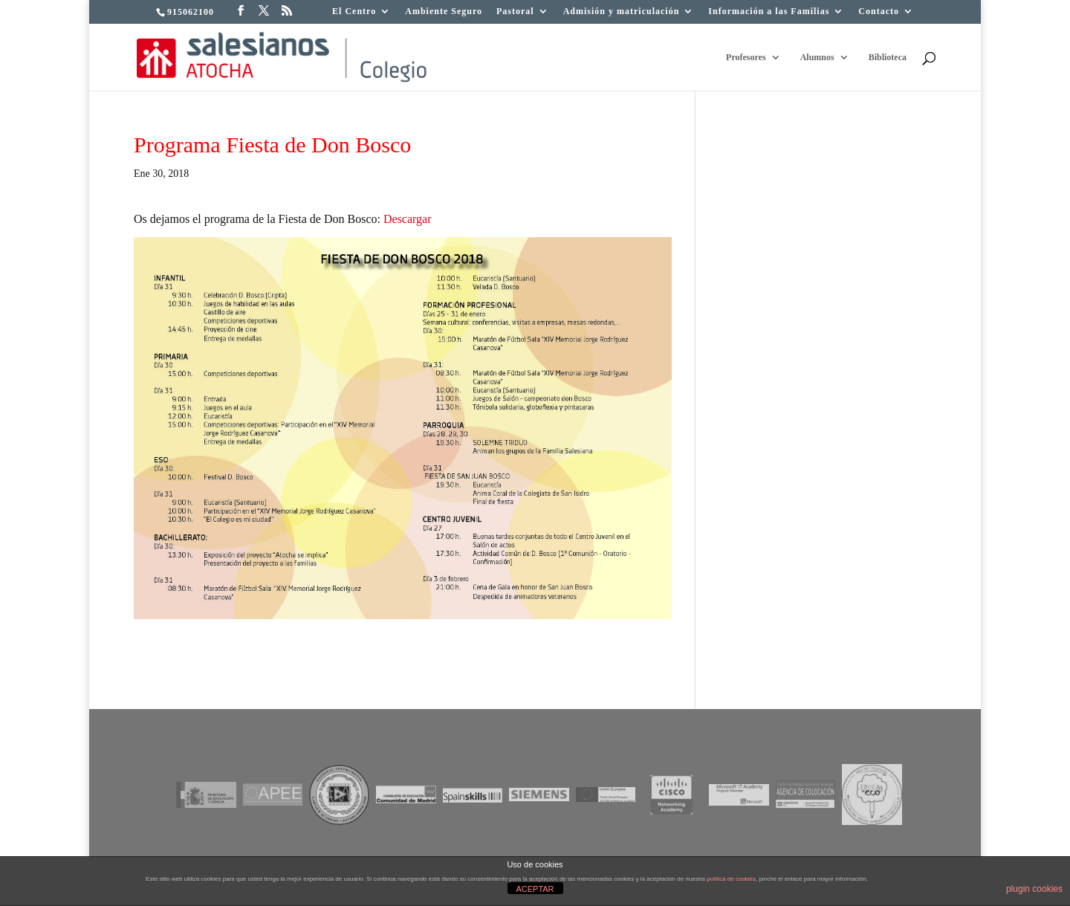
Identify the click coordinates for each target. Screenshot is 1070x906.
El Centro (354, 11)
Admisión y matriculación (621, 11)
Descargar (407, 219)
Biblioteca (888, 57)
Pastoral (515, 11)
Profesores (746, 57)
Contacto (878, 11)
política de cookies (731, 879)
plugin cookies (1034, 889)
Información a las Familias (768, 11)
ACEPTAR (535, 888)
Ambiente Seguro (443, 11)
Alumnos (817, 57)
